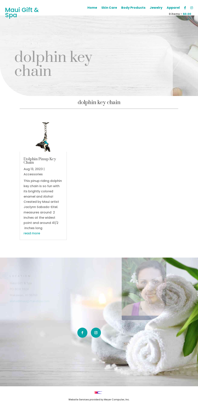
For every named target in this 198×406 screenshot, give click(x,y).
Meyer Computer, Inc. (117, 399)
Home (92, 8)
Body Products (133, 8)
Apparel (173, 8)
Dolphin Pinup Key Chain (40, 161)
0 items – (180, 14)
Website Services (78, 399)
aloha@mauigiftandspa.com (26, 301)
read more (32, 233)
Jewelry (156, 8)
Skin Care (109, 8)
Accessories (33, 174)
